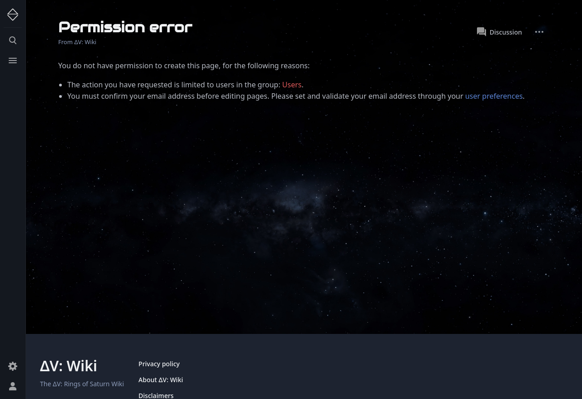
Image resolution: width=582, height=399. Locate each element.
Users (292, 85)
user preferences (494, 96)
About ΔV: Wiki (161, 379)
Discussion (499, 31)
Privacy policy (159, 363)
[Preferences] (13, 366)
